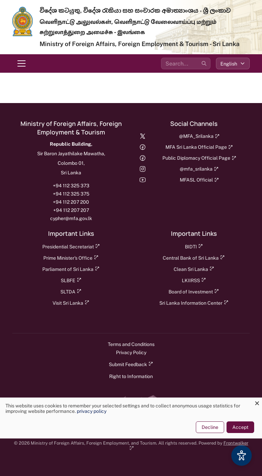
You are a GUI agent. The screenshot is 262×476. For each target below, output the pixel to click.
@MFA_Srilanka (199, 136)
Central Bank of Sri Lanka (194, 258)
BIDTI (194, 246)
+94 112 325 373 (71, 185)
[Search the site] (185, 63)
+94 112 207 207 (71, 210)
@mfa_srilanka (199, 169)
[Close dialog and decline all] (257, 402)
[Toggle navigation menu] (21, 63)
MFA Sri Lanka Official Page (199, 147)
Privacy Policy (131, 352)
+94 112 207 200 (71, 202)
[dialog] (131, 418)
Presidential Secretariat (71, 246)
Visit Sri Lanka (71, 303)
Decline (210, 427)
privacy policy (91, 411)
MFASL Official (199, 180)
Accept (240, 427)
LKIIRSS (194, 280)
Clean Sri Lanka (194, 269)
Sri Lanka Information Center (194, 303)
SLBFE (71, 280)
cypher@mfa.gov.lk (71, 218)
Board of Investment (194, 291)
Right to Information (131, 376)
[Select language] (233, 63)
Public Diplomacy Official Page (199, 158)
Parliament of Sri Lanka (71, 269)
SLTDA (71, 291)
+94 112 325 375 (71, 194)
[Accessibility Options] (241, 455)
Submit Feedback (131, 364)
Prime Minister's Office (71, 258)
